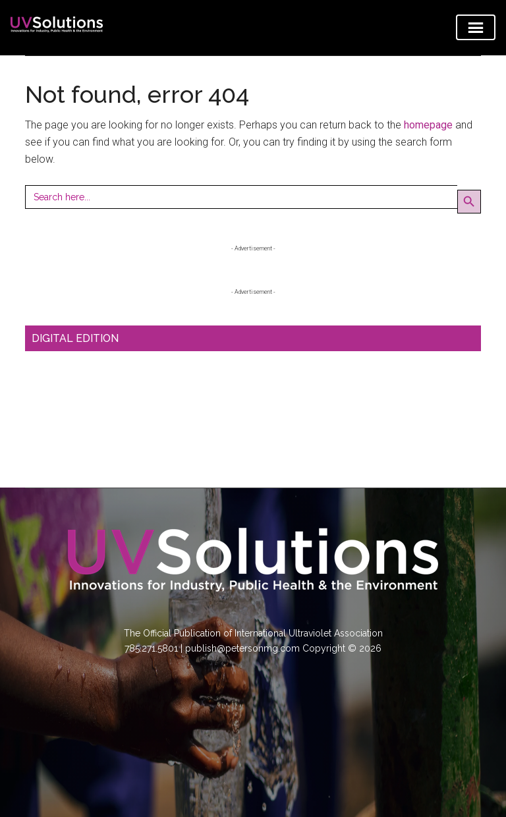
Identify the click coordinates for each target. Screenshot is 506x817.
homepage (428, 125)
